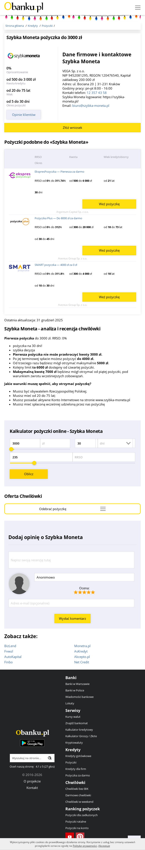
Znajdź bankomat (76, 723)
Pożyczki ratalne (75, 821)
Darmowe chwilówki (78, 795)
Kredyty (72, 749)
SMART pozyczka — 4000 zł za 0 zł (56, 265)
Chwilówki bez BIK (76, 789)
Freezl (8, 651)
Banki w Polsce (74, 690)
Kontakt (32, 787)
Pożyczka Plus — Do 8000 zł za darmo (58, 218)
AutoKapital (13, 656)
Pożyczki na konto (77, 828)
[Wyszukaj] (49, 758)
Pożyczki (70, 762)
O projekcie (32, 781)
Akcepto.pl (82, 656)
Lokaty (69, 703)
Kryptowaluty (74, 742)
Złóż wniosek (72, 127)
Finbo (8, 662)
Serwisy (72, 710)
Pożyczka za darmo (77, 775)
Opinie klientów (23, 114)
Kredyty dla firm (75, 769)
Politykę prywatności (85, 846)
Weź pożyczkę (109, 204)
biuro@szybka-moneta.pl (90, 105)
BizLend (10, 646)
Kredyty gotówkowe (78, 756)
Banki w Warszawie (77, 684)
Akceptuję (104, 846)
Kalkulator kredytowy (79, 730)
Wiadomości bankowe (79, 697)
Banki (71, 677)
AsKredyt (81, 651)
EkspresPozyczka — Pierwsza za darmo (59, 171)
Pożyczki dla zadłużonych (81, 815)
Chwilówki (75, 782)
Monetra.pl (82, 646)
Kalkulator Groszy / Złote (81, 736)
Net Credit (81, 662)
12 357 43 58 (97, 92)
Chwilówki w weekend (79, 802)
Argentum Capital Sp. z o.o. (72, 212)
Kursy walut (72, 717)
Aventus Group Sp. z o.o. (72, 258)
